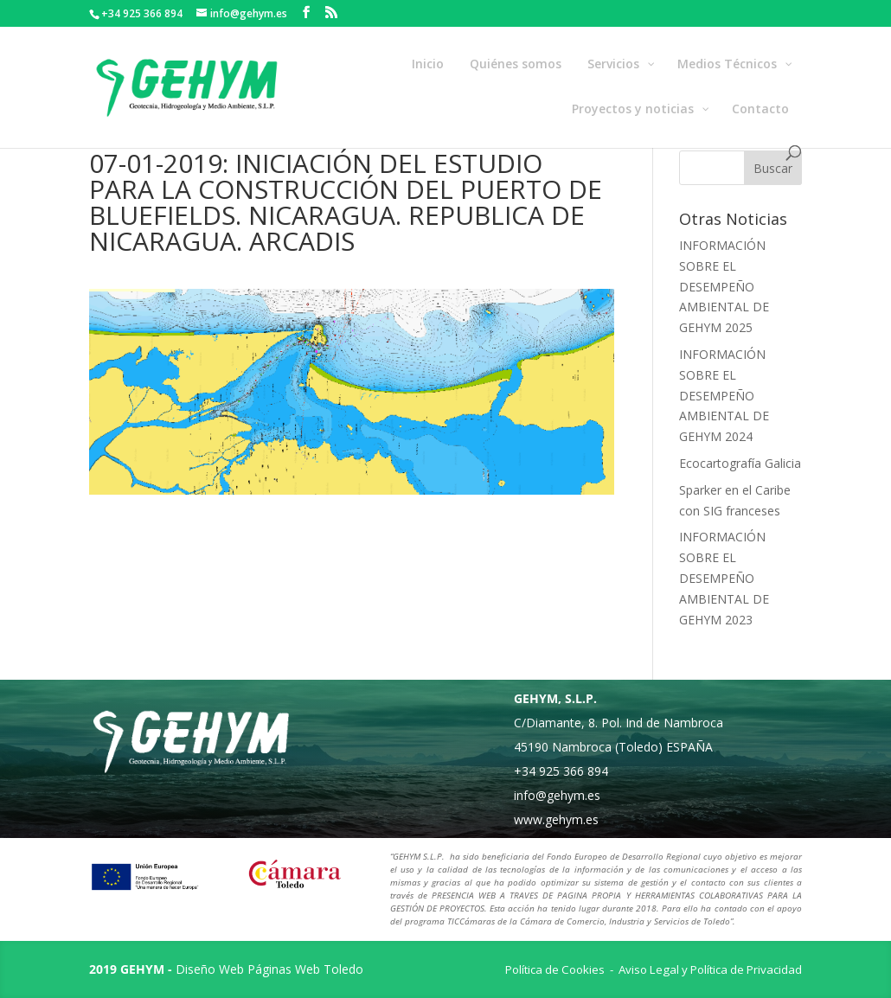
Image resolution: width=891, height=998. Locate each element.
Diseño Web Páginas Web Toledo (269, 969)
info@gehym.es (557, 795)
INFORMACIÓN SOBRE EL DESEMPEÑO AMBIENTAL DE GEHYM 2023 (724, 577)
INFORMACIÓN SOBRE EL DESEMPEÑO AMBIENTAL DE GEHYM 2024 (724, 395)
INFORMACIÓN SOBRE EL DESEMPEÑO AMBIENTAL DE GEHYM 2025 (724, 286)
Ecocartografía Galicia (740, 463)
